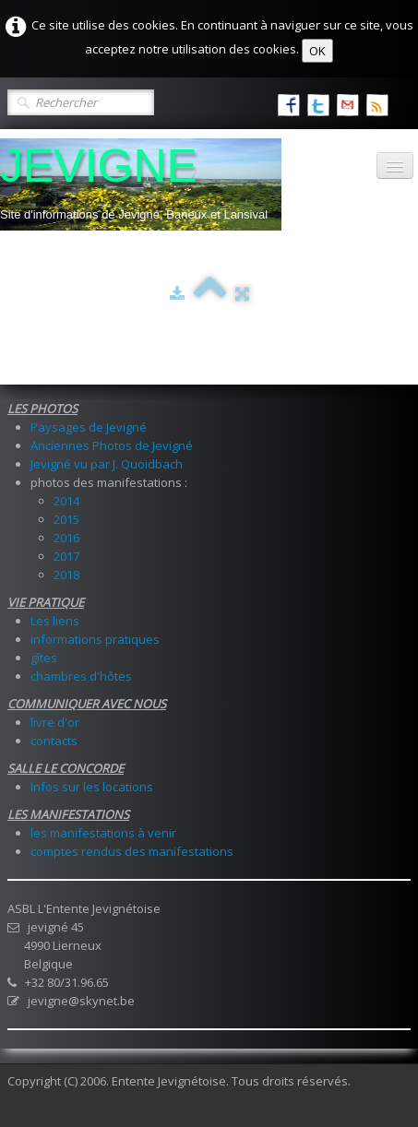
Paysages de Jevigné (88, 427)
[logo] (140, 184)
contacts (54, 740)
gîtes (43, 657)
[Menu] (394, 165)
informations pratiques (95, 639)
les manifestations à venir (103, 832)
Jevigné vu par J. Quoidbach (106, 464)
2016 (66, 537)
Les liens (54, 620)
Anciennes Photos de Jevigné (111, 445)
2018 (66, 574)
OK (317, 50)
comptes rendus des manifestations (131, 851)
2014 (66, 500)
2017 (66, 556)
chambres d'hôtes (81, 676)
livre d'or (54, 722)
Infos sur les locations (91, 786)
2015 (66, 519)
